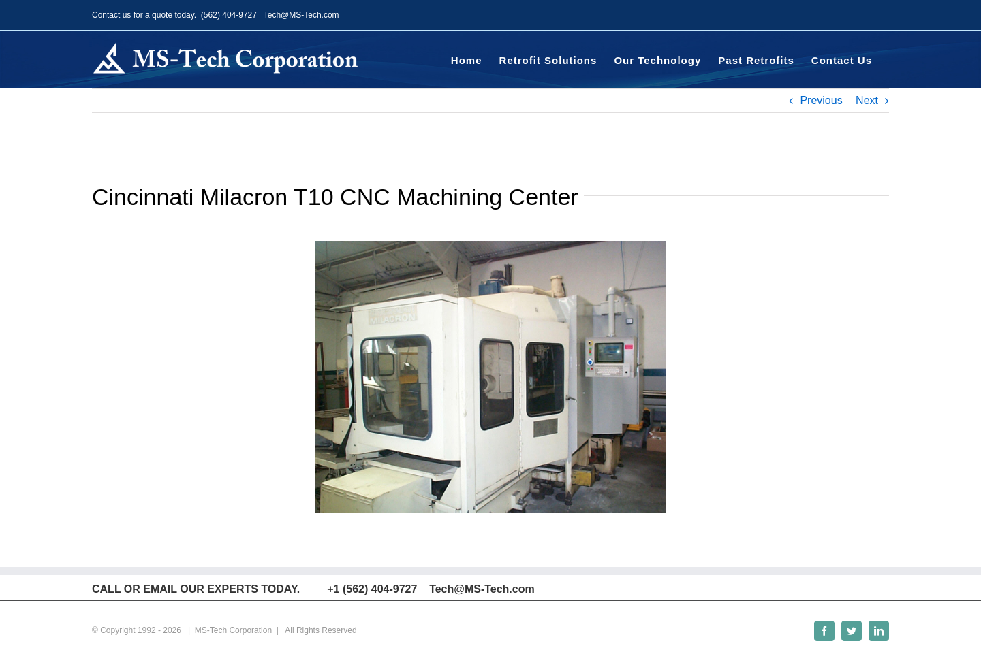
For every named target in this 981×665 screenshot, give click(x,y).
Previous (821, 100)
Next (867, 100)
